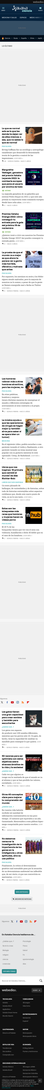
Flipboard (28, 702)
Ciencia (7, 38)
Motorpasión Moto (29, 1036)
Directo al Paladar (9, 1033)
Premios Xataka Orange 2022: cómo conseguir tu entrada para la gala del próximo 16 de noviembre (12, 221)
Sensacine (27, 1018)
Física (25, 946)
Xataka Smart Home (10, 1012)
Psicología (6, 146)
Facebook (7, 702)
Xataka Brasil (7, 1070)
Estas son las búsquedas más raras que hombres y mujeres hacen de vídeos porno (12, 514)
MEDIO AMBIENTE (36, 17)
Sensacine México (29, 1070)
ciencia (5, 959)
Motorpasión (27, 1033)
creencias (6, 964)
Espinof (25, 1021)
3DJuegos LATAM (29, 1066)
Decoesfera (7, 1051)
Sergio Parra (13, 161)
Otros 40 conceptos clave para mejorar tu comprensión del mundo (12, 798)
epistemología (28, 959)
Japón (40, 38)
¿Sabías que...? (8, 727)
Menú (3, 10)
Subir (35, 990)
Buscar (41, 981)
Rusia (16, 38)
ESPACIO (23, 17)
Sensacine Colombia (30, 1073)
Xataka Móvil (7, 1006)
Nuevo (40, 10)
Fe (24, 955)
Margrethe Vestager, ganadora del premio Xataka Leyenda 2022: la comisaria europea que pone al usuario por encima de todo (12, 178)
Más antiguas (22, 892)
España (24, 38)
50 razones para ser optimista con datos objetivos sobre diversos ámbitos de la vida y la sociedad (12, 761)
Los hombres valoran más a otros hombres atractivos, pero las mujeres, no (12, 383)
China (32, 38)
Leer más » (18, 158)
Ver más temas (9, 971)
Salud (25, 950)
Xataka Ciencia (22, 8)
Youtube (12, 702)
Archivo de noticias (23, 899)
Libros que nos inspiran (12, 482)
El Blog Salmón (28, 1048)
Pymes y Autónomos (30, 1051)
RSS (23, 702)
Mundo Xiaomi (8, 1016)
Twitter (2, 702)
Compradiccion (8, 1055)
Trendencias (7, 1048)
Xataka (8, 190)
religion (5, 955)
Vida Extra (26, 1006)
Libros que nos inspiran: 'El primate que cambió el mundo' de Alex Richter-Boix (12, 472)
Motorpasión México (30, 1076)
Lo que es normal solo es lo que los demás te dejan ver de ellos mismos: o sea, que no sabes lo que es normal (12, 135)
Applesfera (6, 1009)
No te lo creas (8, 946)
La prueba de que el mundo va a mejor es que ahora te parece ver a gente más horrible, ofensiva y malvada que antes (12, 261)
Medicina (6, 441)
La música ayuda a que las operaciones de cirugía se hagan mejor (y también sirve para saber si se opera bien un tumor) (12, 428)
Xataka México (8, 1066)
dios (24, 964)
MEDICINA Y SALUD (9, 17)
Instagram (17, 702)
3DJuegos (26, 1002)
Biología (6, 950)
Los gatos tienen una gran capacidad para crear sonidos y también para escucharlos (12, 717)
